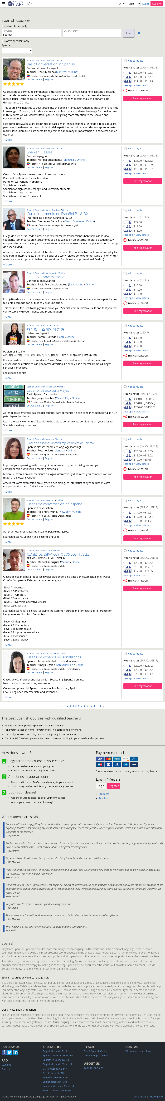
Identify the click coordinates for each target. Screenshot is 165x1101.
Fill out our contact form (138, 1051)
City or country (71, 30)
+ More (7, 140)
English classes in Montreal (57, 1064)
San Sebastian (64, 665)
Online (59, 60)
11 (95, 705)
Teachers (104, 798)
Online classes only (14, 26)
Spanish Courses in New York (41, 500)
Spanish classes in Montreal (58, 1055)
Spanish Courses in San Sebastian (43, 653)
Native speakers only (15, 41)
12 (99, 705)
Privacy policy (156, 1096)
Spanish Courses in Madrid (39, 550)
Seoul (61, 337)
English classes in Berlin (55, 1051)
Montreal (61, 72)
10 (91, 705)
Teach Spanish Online (95, 1051)
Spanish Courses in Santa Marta (42, 273)
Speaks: (6, 45)
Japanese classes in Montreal (58, 1086)
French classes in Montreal (57, 1090)
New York (65, 512)
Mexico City (63, 398)
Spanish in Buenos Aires (56, 1059)
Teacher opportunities (96, 1055)
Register (157, 3)
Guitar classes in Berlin (55, 1068)
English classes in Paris (55, 1081)
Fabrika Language (93, 1067)
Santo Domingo (74, 221)
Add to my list (133, 60)
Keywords (7, 30)
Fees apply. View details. (136, 85)
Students (104, 793)
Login (145, 3)
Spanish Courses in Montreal (40, 60)
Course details (34, 79)
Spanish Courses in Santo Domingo (43, 210)
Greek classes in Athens (55, 1073)
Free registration (142, 98)
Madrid (65, 562)
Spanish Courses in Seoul (39, 325)
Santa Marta (76, 284)
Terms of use (139, 1096)
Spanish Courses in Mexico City (41, 386)
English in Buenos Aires (55, 1077)
